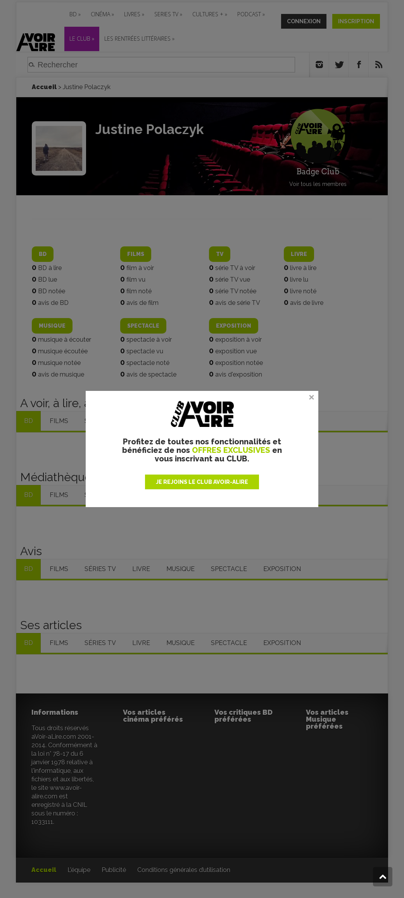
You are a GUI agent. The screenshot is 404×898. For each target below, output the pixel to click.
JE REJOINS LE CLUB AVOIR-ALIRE (202, 482)
